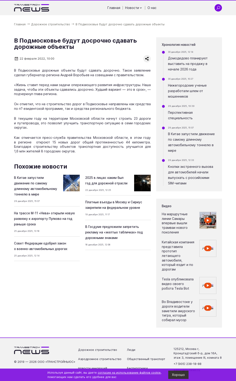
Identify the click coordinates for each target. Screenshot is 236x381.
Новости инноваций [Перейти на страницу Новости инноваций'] (92, 368)
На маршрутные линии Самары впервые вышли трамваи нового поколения (175, 223)
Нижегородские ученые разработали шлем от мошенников (187, 90)
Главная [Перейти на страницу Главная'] (113, 8)
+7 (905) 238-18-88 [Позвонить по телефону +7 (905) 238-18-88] (187, 364)
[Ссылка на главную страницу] (31, 8)
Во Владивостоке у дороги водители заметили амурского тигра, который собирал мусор (178, 311)
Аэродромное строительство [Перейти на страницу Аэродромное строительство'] (99, 359)
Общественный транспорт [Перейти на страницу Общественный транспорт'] (146, 359)
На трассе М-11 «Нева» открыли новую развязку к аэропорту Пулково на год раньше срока (44, 218)
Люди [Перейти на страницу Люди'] (131, 350)
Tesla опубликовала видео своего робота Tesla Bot (178, 283)
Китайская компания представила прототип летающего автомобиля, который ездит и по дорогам (178, 255)
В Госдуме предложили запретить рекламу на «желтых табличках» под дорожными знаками (114, 232)
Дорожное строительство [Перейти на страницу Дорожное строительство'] (97, 350)
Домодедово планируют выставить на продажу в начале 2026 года (188, 63)
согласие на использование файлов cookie (129, 372)
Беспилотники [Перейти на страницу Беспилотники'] (137, 368)
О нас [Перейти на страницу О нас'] (152, 8)
